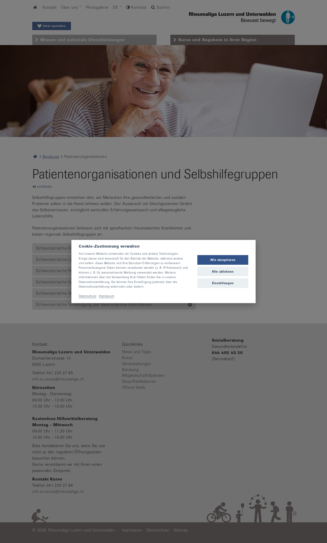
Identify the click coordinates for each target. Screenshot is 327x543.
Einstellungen (223, 283)
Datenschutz (87, 296)
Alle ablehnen (223, 271)
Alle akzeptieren (223, 260)
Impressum (106, 296)
